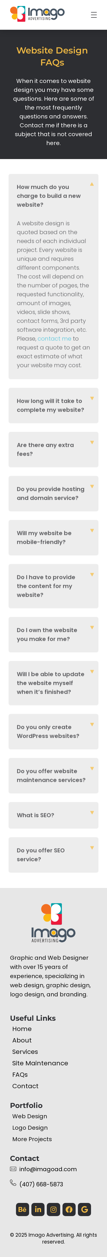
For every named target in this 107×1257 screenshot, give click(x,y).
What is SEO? (35, 817)
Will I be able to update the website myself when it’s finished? (50, 684)
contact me (54, 340)
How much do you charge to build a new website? (49, 197)
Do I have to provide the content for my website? (46, 587)
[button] (53, 197)
